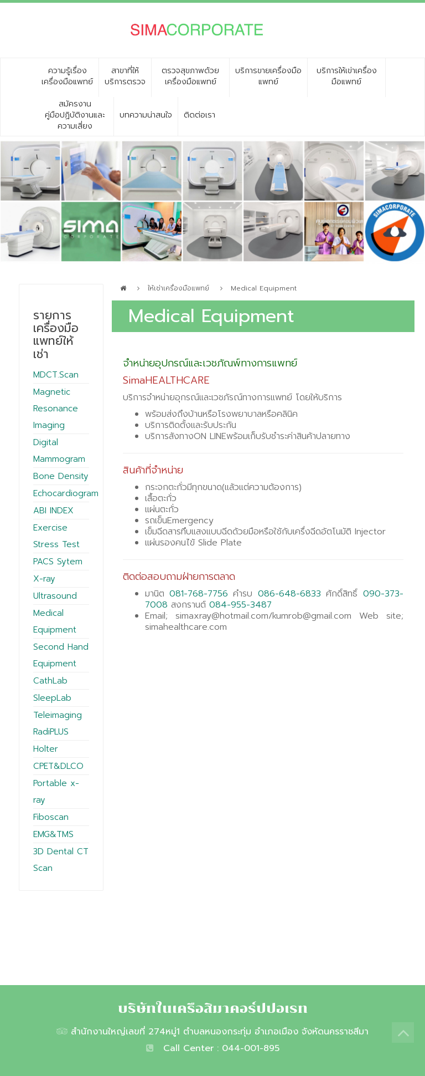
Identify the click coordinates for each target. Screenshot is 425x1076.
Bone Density (61, 476)
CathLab (50, 681)
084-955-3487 (240, 604)
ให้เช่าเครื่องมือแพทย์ (178, 288)
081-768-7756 (198, 593)
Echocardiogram (66, 493)
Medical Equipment (264, 288)
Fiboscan (51, 817)
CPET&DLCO (58, 766)
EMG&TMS (53, 834)
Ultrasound (55, 596)
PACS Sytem (57, 561)
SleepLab (52, 698)
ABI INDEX (53, 510)
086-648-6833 (289, 593)
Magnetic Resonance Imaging (55, 408)
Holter (45, 749)
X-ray (44, 579)
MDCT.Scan (56, 375)
